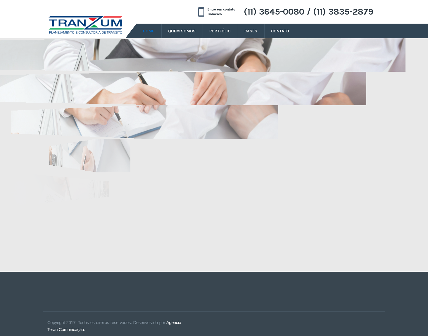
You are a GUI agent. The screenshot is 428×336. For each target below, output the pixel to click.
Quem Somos (182, 31)
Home (148, 31)
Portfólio (220, 31)
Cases (250, 31)
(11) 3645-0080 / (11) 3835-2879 (308, 11)
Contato (280, 31)
